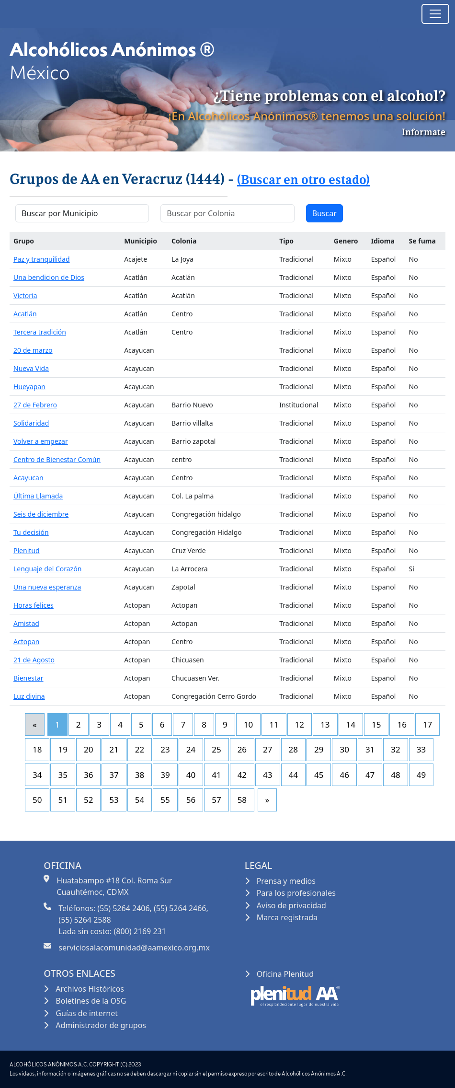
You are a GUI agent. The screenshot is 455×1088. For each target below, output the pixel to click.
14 (350, 724)
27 (267, 749)
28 (293, 749)
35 (62, 774)
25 (216, 749)
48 (395, 774)
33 (421, 749)
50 (37, 799)
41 (216, 774)
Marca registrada (287, 917)
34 (37, 774)
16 (401, 724)
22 (139, 749)
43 (267, 774)
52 (88, 799)
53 (113, 799)
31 (370, 749)
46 (344, 774)
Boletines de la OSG (91, 1000)
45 (318, 774)
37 (113, 774)
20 (88, 749)
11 (273, 724)
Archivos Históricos (90, 989)
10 (248, 724)
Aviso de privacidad (291, 905)
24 (190, 749)
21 (113, 749)
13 (325, 724)
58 (242, 799)
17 (427, 724)
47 (370, 774)
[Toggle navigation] (435, 14)
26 (242, 749)
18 (37, 749)
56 (190, 799)
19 (62, 749)
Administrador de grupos (101, 1025)
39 (165, 774)
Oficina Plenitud (285, 974)
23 (165, 749)
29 (318, 749)
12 (299, 724)
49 (421, 774)
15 (376, 724)
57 (216, 799)
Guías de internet (87, 1013)
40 (190, 774)
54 (139, 799)
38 (139, 774)
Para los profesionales (296, 893)
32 (395, 749)
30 (344, 749)
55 (165, 799)
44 (293, 774)
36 (88, 774)
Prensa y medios (286, 881)
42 (242, 774)
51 (62, 799)
